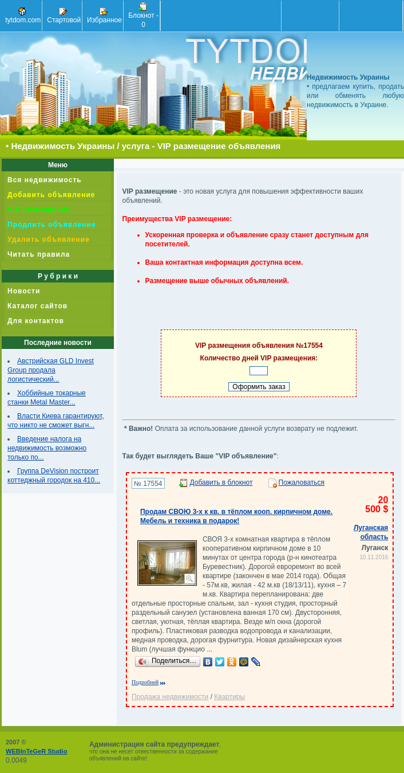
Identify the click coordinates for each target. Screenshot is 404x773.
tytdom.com (22, 15)
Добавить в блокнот (221, 482)
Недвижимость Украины (62, 146)
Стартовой (63, 15)
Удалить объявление (48, 240)
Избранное (103, 15)
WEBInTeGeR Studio (36, 751)
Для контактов (35, 321)
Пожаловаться (302, 482)
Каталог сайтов (37, 306)
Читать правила (38, 254)
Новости (23, 291)
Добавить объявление (51, 195)
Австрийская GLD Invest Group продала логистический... (50, 370)
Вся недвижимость (44, 180)
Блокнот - (142, 15)
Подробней (145, 682)
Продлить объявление (51, 225)
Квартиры (229, 697)
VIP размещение (38, 210)
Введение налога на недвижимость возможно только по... (46, 448)
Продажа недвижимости (170, 697)
